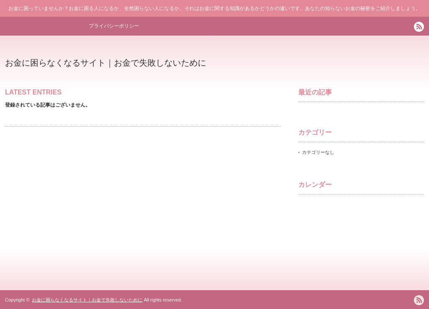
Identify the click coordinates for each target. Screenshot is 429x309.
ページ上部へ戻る (421, 256)
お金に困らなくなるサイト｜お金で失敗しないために (105, 62)
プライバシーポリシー (114, 26)
